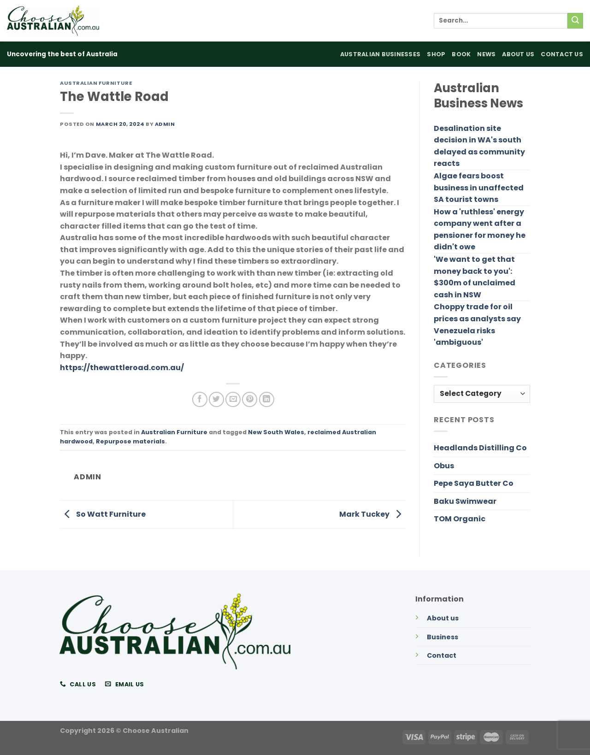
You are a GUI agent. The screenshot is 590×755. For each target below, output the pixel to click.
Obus (444, 465)
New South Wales (276, 432)
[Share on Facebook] (199, 399)
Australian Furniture (96, 83)
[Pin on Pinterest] (249, 399)
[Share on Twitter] (216, 399)
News (486, 54)
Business (442, 637)
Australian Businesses (380, 54)
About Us (518, 54)
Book (461, 54)
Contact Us (562, 54)
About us (443, 618)
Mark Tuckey (372, 513)
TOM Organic (459, 518)
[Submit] (575, 21)
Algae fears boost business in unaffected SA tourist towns (479, 188)
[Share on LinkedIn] (266, 399)
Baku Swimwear (465, 501)
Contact (441, 655)
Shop (436, 54)
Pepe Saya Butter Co (473, 483)
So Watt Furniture (103, 513)
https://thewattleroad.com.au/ (122, 367)
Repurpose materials (130, 441)
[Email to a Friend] (233, 399)
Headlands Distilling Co (480, 447)
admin (165, 124)
